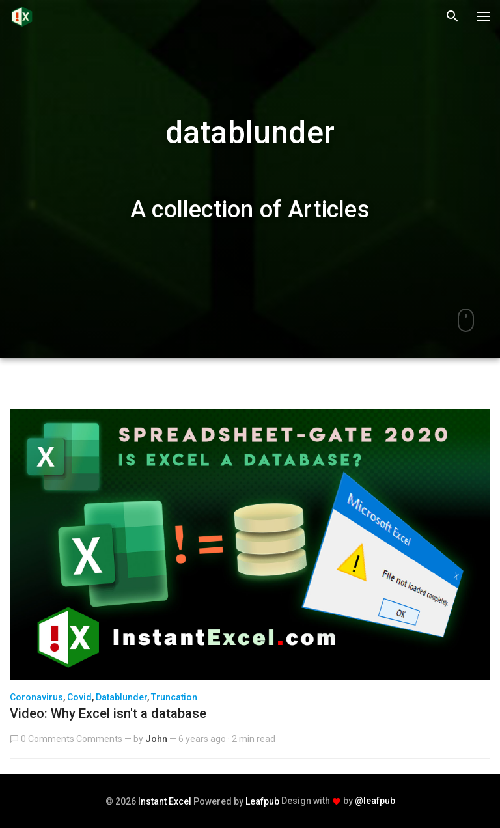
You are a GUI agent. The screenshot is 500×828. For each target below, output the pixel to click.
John (156, 739)
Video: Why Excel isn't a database (108, 713)
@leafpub (375, 800)
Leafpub (262, 801)
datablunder (121, 697)
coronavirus (36, 697)
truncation (174, 697)
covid (79, 697)
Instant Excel (164, 801)
